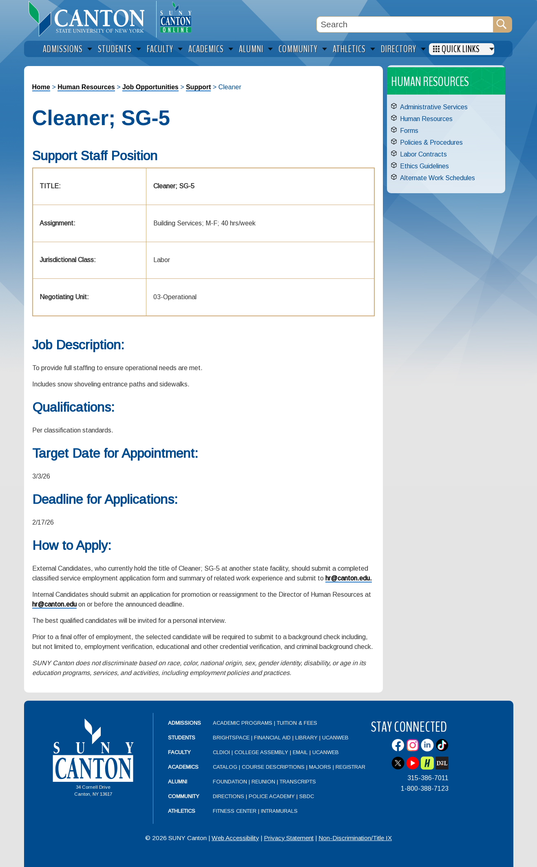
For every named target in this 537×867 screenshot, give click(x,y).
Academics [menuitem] (206, 49)
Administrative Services (434, 107)
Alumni (177, 782)
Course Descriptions (273, 767)
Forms (409, 130)
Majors (320, 767)
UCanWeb (335, 738)
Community (183, 796)
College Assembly (261, 752)
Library (306, 738)
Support (198, 87)
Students (181, 738)
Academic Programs (243, 723)
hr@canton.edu (54, 604)
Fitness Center (234, 811)
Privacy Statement (289, 837)
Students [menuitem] (115, 49)
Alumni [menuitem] (251, 49)
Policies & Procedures (431, 142)
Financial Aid (272, 738)
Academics (183, 767)
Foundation (230, 782)
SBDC (306, 796)
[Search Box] (404, 24)
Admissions (184, 723)
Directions (228, 796)
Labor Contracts (423, 154)
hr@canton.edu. (348, 578)
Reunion (263, 782)
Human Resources (86, 87)
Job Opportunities (150, 87)
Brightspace (231, 738)
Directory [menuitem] (398, 49)
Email (300, 752)
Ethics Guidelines (424, 166)
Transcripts (298, 782)
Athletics (181, 811)
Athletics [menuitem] (349, 49)
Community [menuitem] (298, 49)
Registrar (350, 767)
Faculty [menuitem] (160, 49)
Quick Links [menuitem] (461, 49)
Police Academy (272, 796)
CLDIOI (221, 752)
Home (41, 87)
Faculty (179, 752)
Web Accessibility (235, 837)
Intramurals (279, 811)
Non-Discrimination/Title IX (355, 837)
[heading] (90, 19)
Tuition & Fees (297, 723)
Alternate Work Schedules (437, 177)
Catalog (225, 767)
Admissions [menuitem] (63, 49)
